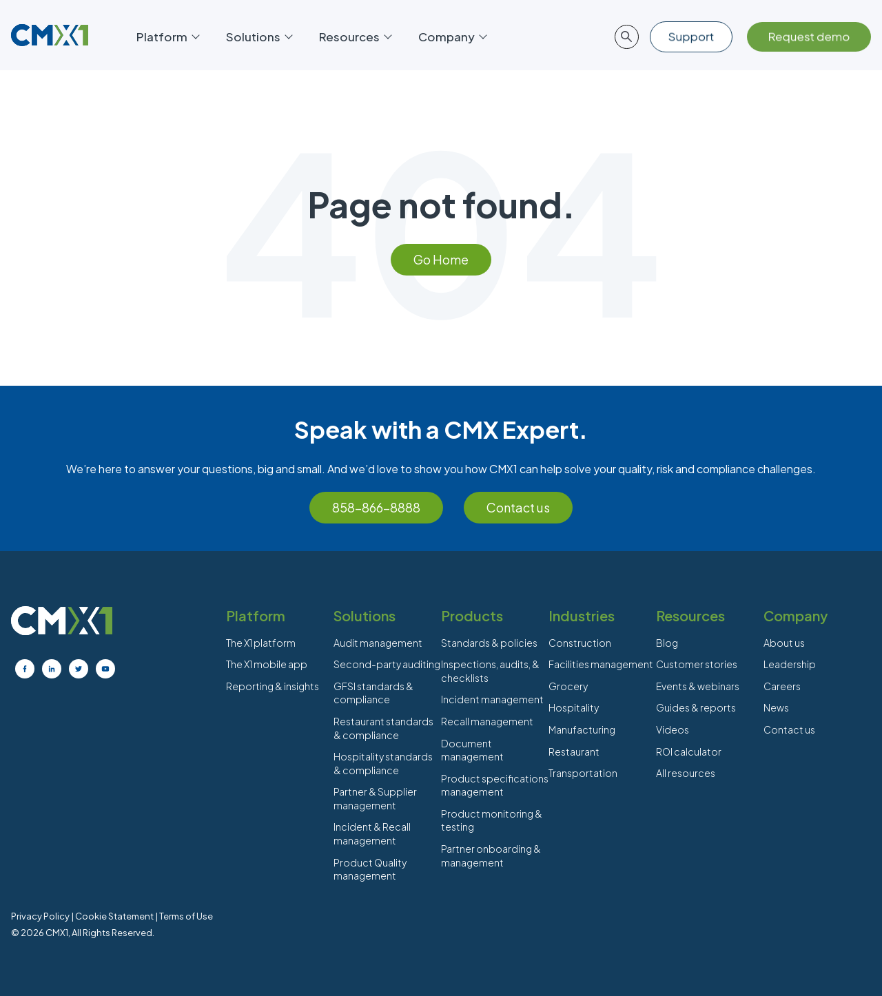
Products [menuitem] (472, 615)
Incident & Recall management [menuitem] (372, 833)
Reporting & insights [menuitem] (272, 686)
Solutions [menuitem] (365, 615)
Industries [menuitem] (581, 615)
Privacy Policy (40, 916)
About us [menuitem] (784, 642)
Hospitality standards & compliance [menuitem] (383, 763)
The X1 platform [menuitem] (261, 642)
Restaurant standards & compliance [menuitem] (383, 728)
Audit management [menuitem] (378, 642)
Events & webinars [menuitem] (697, 686)
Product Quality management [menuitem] (370, 869)
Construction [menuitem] (579, 642)
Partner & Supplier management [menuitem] (375, 798)
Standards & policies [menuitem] (489, 642)
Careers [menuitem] (782, 686)
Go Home (441, 259)
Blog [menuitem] (667, 642)
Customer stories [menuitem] (696, 664)
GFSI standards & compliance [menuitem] (373, 693)
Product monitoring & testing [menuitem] (491, 820)
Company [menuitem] (795, 615)
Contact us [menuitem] (789, 729)
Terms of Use (186, 916)
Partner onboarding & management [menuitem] (491, 855)
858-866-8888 (376, 507)
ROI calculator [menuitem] (688, 751)
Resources (355, 36)
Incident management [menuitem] (492, 699)
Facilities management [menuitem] (600, 664)
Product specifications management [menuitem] (494, 785)
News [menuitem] (776, 707)
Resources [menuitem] (690, 615)
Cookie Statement (114, 916)
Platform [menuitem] (255, 615)
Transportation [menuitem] (582, 773)
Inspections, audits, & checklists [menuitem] (490, 671)
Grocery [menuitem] (568, 686)
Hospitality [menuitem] (573, 707)
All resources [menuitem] (685, 773)
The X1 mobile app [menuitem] (266, 664)
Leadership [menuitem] (789, 664)
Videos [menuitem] (672, 729)
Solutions (258, 36)
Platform (167, 36)
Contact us (518, 507)
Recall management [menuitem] (487, 721)
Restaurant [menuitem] (573, 751)
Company (452, 36)
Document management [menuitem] (472, 750)
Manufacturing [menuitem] (581, 729)
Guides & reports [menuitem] (696, 707)
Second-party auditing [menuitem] (387, 664)
